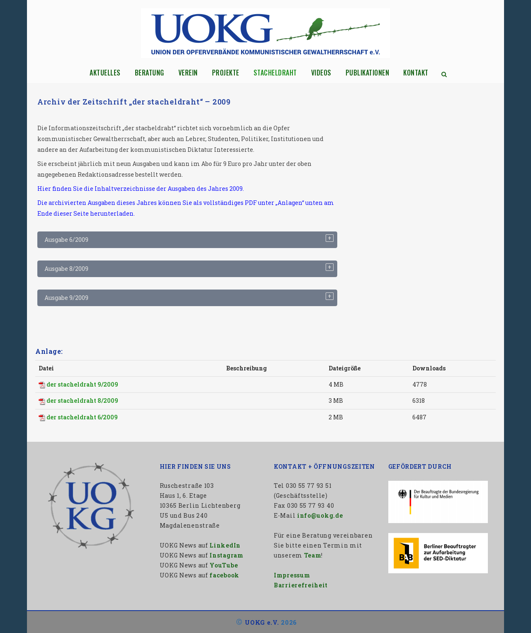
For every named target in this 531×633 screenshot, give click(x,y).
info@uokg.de (320, 515)
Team (313, 555)
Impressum (292, 575)
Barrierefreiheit (301, 585)
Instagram (226, 555)
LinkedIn (225, 545)
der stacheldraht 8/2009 (82, 400)
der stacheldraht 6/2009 (82, 417)
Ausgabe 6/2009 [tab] (66, 239)
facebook (224, 575)
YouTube (223, 565)
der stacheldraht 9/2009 (82, 384)
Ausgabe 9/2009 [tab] (66, 298)
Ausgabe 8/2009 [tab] (66, 269)
